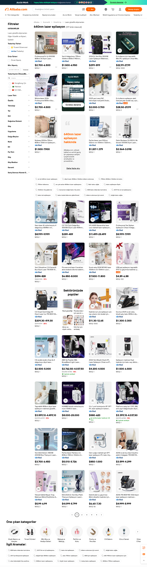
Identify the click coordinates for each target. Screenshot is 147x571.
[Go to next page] (101, 515)
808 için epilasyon (89, 556)
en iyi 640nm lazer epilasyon (46, 179)
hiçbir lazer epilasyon (65, 561)
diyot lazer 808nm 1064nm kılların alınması (78, 179)
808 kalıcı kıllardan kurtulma (96, 190)
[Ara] (90, 9)
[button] (83, 9)
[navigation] (18, 269)
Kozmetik (46, 22)
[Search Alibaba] (57, 9)
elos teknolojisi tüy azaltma (18, 561)
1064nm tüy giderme (43, 190)
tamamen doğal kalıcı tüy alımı (68, 190)
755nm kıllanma (42, 184)
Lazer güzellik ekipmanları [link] (74, 22)
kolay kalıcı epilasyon (87, 561)
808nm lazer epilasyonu (43, 561)
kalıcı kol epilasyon (43, 195)
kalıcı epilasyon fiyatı (112, 184)
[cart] (113, 10)
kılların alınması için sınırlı (94, 195)
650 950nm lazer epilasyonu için (114, 556)
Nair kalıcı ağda (92, 184)
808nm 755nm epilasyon (110, 561)
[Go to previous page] (72, 515)
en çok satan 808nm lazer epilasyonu (67, 184)
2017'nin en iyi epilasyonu (121, 190)
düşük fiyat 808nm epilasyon (45, 556)
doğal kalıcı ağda (115, 195)
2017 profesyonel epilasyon (18, 556)
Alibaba (36, 22)
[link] (144, 548)
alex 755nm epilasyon (68, 556)
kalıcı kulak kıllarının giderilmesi (67, 195)
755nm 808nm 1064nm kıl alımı (110, 179)
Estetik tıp (57, 22)
